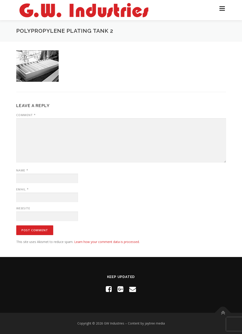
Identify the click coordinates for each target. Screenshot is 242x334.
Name (22, 170)
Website (23, 208)
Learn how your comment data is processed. (107, 242)
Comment (26, 115)
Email (22, 189)
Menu (222, 8)
